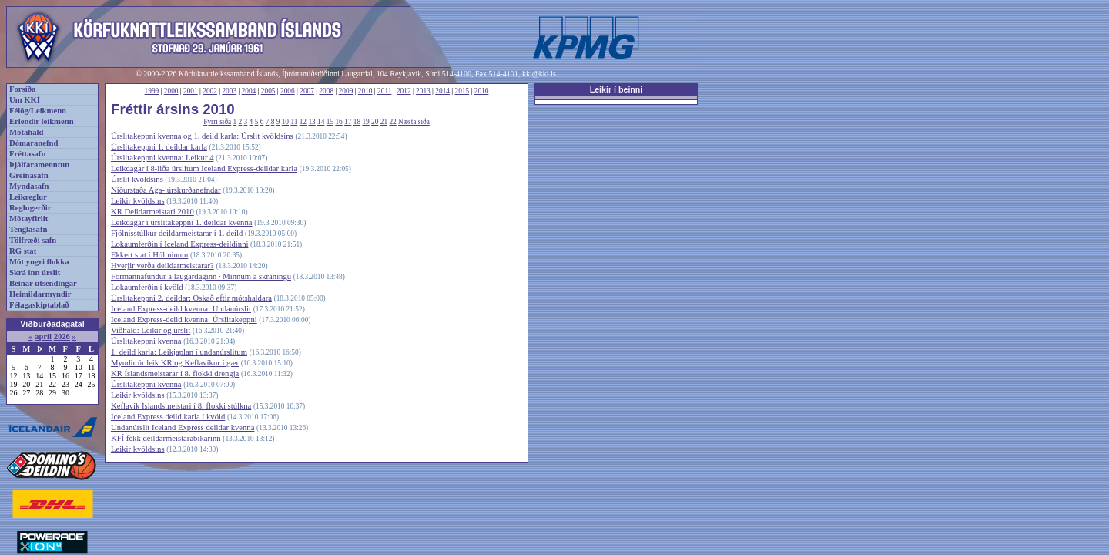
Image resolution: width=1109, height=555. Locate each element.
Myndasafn (29, 186)
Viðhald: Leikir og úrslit (150, 330)
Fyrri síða (217, 122)
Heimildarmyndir (40, 294)
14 (320, 122)
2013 (423, 91)
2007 (307, 91)
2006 (287, 91)
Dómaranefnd (33, 143)
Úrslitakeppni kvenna (146, 341)
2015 (462, 91)
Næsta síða (414, 122)
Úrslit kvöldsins (137, 179)
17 (347, 122)
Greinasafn (29, 175)
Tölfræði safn (32, 240)
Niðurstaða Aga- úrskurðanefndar (166, 190)
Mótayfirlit (28, 218)
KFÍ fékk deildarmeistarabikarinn (166, 438)
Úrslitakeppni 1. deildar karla (159, 147)
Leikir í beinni (616, 89)
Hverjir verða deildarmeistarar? (162, 265)
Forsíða (22, 89)
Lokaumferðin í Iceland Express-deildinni (179, 244)
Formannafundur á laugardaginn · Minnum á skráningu (201, 276)
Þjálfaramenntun (39, 164)
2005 (268, 91)
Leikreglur (28, 197)
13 (311, 122)
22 (392, 122)
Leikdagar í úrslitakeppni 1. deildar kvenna (181, 222)
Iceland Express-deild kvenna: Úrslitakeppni (184, 319)
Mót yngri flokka (39, 261)
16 (338, 122)
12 (303, 122)
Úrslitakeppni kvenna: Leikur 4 (162, 157)
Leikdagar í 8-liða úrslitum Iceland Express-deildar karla (204, 168)
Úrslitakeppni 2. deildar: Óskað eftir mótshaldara (191, 298)
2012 (404, 91)
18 (356, 122)
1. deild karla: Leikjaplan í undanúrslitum (179, 352)
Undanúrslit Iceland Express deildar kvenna (182, 427)
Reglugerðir (30, 208)
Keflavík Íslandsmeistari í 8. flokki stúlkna (181, 406)
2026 (62, 336)
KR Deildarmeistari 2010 (152, 211)
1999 (152, 91)
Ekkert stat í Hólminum (149, 255)
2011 (384, 91)
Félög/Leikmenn (37, 110)
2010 (365, 91)
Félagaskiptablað (39, 305)
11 (293, 122)
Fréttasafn (27, 154)
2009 (346, 91)
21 (383, 122)
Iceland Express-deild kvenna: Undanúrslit (181, 308)
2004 (249, 91)
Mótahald (26, 132)
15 (330, 122)
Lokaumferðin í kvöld (147, 287)
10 (285, 122)
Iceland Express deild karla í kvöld (168, 416)
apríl (43, 336)
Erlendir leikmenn (41, 121)
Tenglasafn (28, 229)
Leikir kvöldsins (138, 201)
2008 (326, 91)
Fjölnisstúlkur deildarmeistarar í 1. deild (177, 233)
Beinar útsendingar (43, 283)
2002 (210, 91)
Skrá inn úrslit (34, 272)
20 (374, 122)
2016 (481, 91)
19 (365, 122)
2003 (229, 91)
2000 (171, 91)
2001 (190, 91)
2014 (442, 91)
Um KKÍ (24, 100)
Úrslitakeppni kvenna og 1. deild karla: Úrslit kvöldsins (202, 136)
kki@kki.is (539, 73)
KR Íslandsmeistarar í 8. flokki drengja (175, 373)
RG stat (22, 251)
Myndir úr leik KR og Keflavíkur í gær (175, 362)
